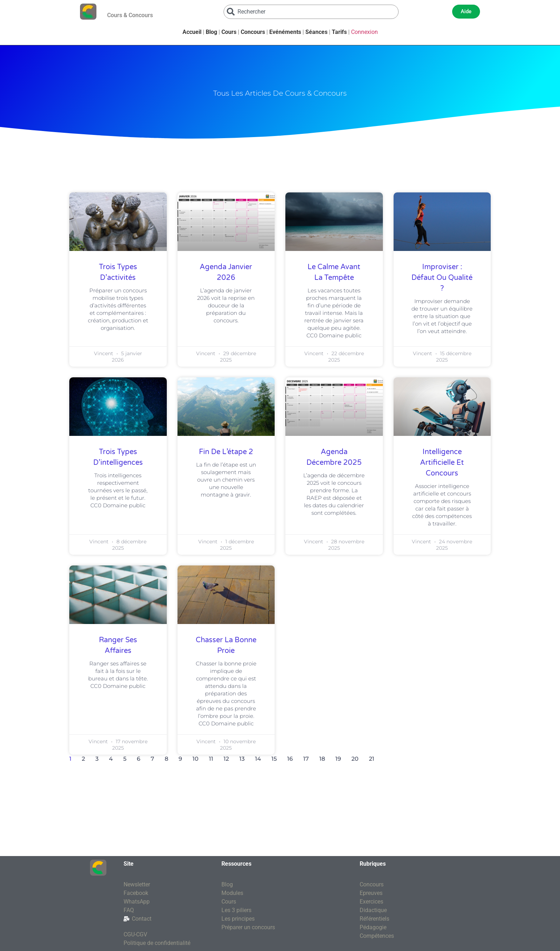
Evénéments (285, 32)
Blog (211, 32)
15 (274, 758)
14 (258, 758)
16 (290, 758)
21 (371, 758)
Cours (228, 32)
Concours (253, 32)
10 (195, 758)
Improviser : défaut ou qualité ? (441, 278)
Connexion (364, 32)
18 (322, 758)
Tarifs (339, 32)
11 (211, 758)
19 (338, 758)
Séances (316, 32)
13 (242, 758)
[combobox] (311, 12)
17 (306, 758)
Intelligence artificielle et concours (442, 463)
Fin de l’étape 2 (226, 452)
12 (226, 758)
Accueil (191, 32)
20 (355, 758)
